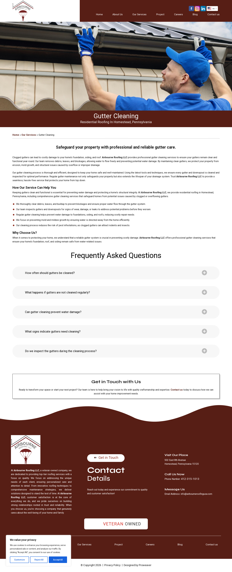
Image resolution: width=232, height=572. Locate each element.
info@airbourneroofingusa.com (196, 494)
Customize (19, 560)
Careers (178, 14)
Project (160, 14)
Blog (195, 14)
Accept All (58, 560)
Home (99, 14)
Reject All (39, 560)
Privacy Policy (112, 565)
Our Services (139, 14)
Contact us (213, 14)
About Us (117, 14)
